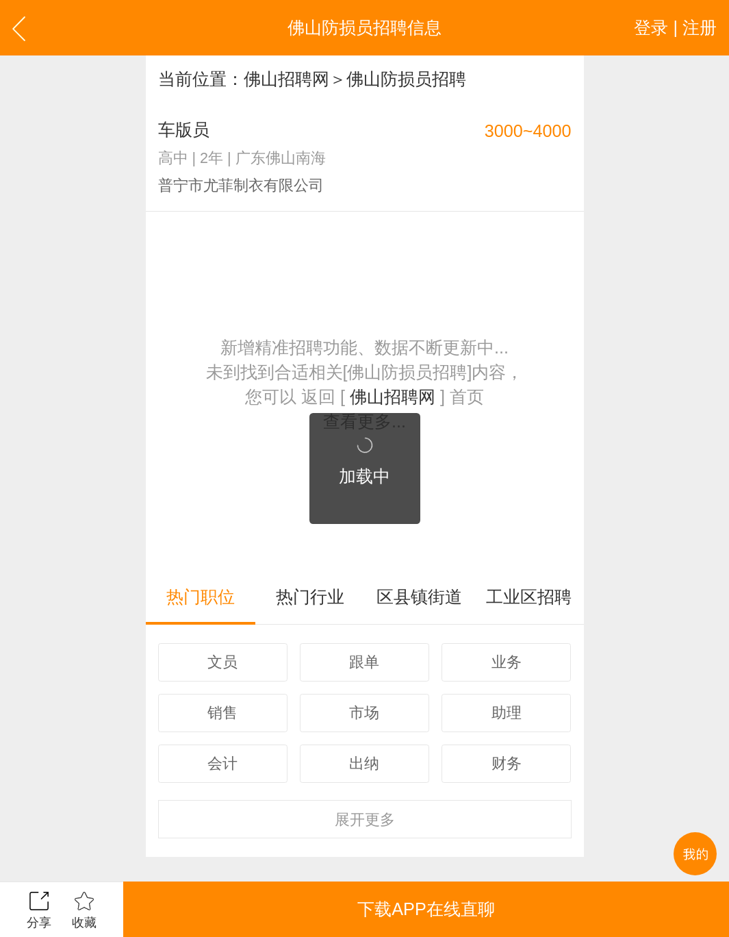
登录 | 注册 (675, 27)
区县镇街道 (419, 596)
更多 (365, 819)
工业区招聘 (529, 596)
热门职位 (200, 596)
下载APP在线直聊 (425, 909)
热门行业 (310, 596)
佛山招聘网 (286, 78)
